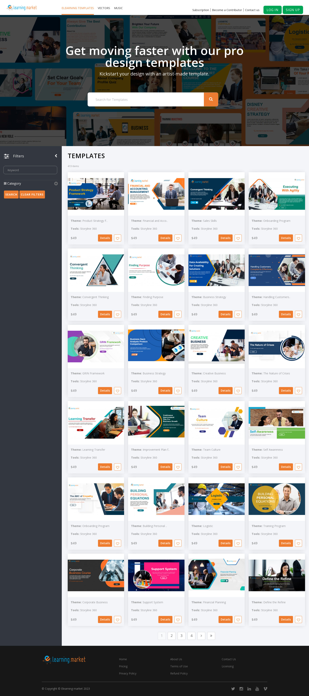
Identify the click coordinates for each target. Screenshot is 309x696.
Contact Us (229, 659)
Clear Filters (32, 194)
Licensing (228, 666)
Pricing (123, 666)
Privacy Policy (127, 673)
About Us (176, 659)
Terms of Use (179, 666)
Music (118, 8)
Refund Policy (179, 673)
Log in (273, 10)
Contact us (252, 10)
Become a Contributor (227, 10)
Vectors (104, 8)
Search (11, 194)
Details (105, 238)
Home (123, 659)
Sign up (293, 10)
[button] (31, 186)
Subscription (200, 10)
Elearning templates (78, 8)
